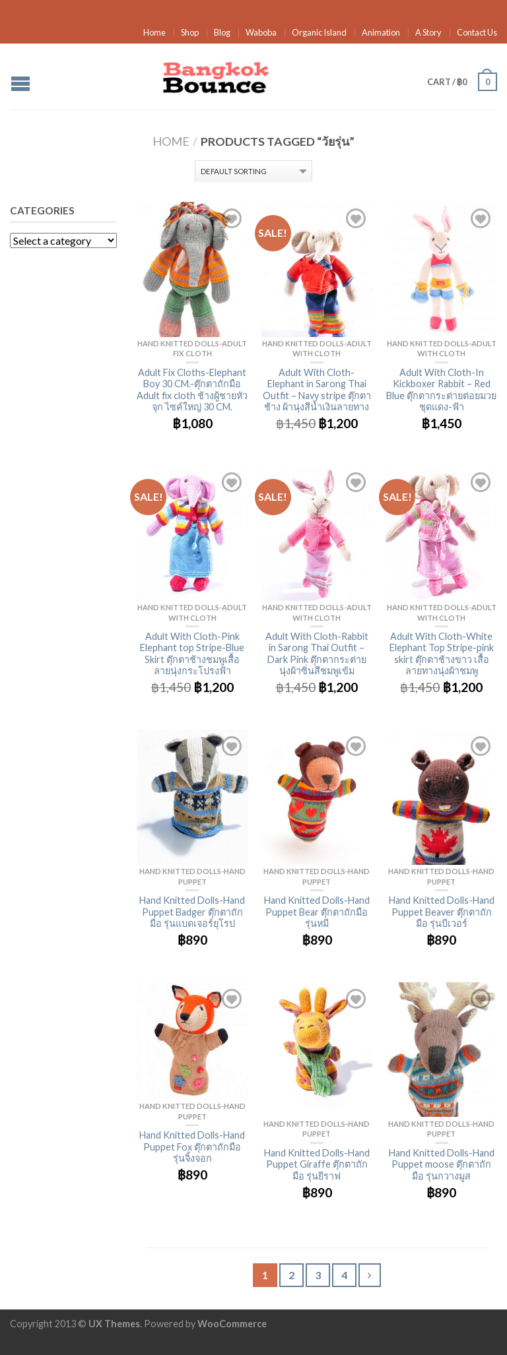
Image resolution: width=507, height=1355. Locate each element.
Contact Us (477, 32)
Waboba (261, 32)
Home (154, 32)
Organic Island (319, 32)
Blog (222, 32)
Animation (381, 32)
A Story (428, 32)
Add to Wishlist (232, 218)
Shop (190, 32)
